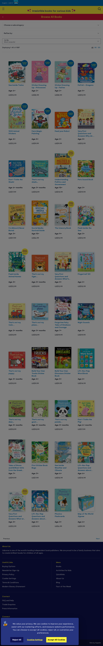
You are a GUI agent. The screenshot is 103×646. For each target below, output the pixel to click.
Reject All (16, 639)
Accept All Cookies (56, 639)
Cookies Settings (35, 639)
